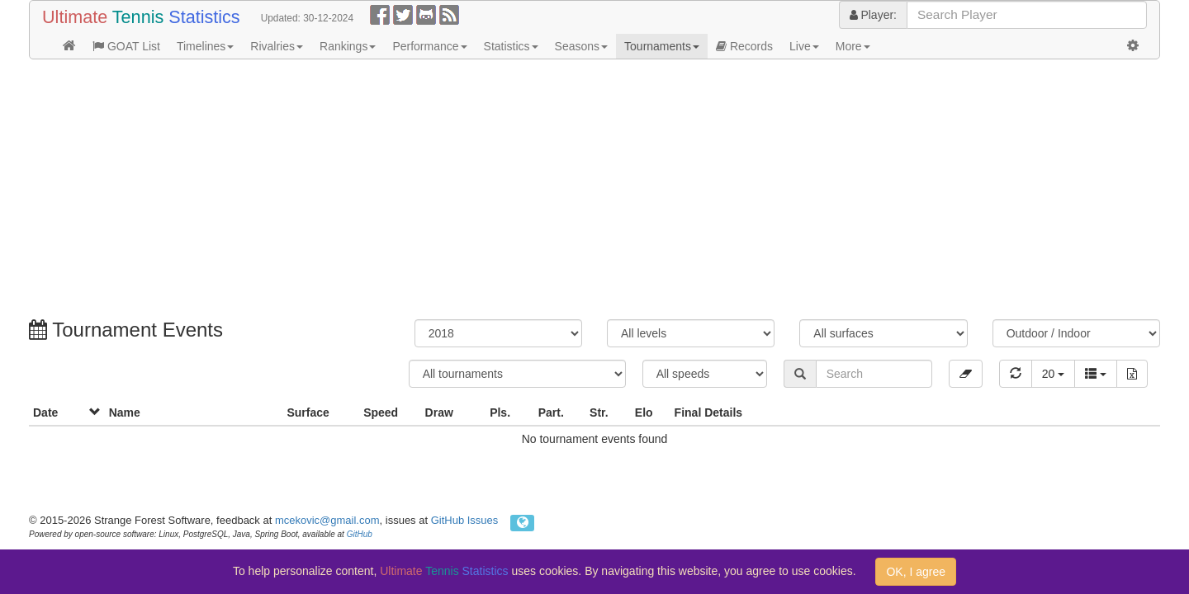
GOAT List (126, 46)
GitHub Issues (465, 520)
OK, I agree (915, 571)
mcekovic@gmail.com (327, 520)
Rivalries (276, 46)
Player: (873, 14)
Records (744, 46)
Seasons (581, 46)
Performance (429, 46)
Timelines (205, 46)
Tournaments (661, 46)
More (853, 46)
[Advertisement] (524, 191)
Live (804, 46)
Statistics (511, 46)
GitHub (359, 534)
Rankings (348, 46)
